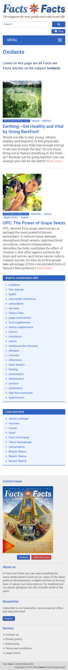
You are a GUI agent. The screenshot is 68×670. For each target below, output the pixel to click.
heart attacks (17, 364)
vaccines (14, 423)
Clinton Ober (16, 313)
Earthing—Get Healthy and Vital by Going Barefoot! (33, 129)
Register (9, 618)
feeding (13, 369)
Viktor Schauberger (20, 442)
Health (35, 121)
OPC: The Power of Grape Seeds (34, 222)
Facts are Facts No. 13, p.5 (16, 121)
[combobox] (27, 24)
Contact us (12, 634)
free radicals (16, 289)
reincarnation (17, 446)
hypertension (16, 397)
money (13, 428)
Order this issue (41, 557)
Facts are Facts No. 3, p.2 (16, 214)
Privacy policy (13, 639)
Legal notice (12, 653)
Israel (12, 432)
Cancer (24, 217)
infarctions (15, 360)
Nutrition (35, 214)
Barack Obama (17, 451)
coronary (14, 355)
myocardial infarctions (22, 299)
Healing (46, 121)
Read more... (55, 161)
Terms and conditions (18, 648)
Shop (58, 31)
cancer (13, 341)
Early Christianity (19, 437)
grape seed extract (20, 317)
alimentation (16, 378)
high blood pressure (21, 392)
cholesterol (15, 388)
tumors (13, 331)
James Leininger (19, 418)
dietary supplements (21, 327)
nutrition (14, 383)
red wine (14, 308)
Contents (23, 557)
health (12, 294)
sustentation (16, 374)
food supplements (20, 322)
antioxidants (16, 303)
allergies (14, 350)
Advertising (12, 643)
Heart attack (10, 217)
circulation (15, 336)
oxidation (14, 285)
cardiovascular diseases (23, 346)
